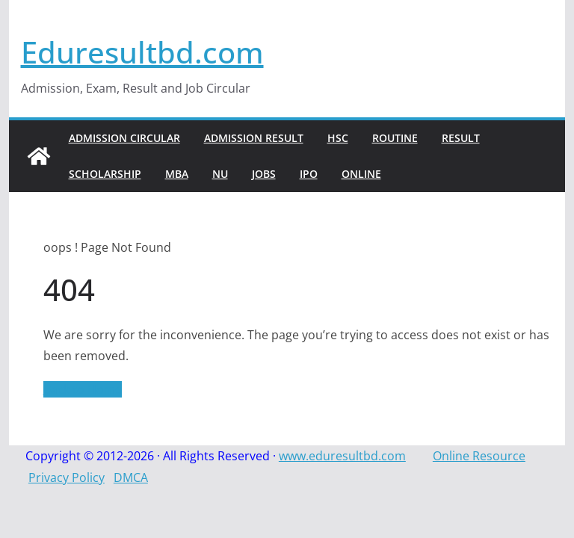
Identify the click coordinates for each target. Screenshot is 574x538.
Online (361, 174)
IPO (309, 174)
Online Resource (479, 456)
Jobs (264, 174)
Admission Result (253, 138)
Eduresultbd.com (142, 51)
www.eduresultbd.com (342, 456)
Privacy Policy (66, 477)
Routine (395, 138)
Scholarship (105, 174)
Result (461, 138)
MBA (176, 174)
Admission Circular (124, 138)
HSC (337, 138)
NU (220, 174)
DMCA (131, 477)
